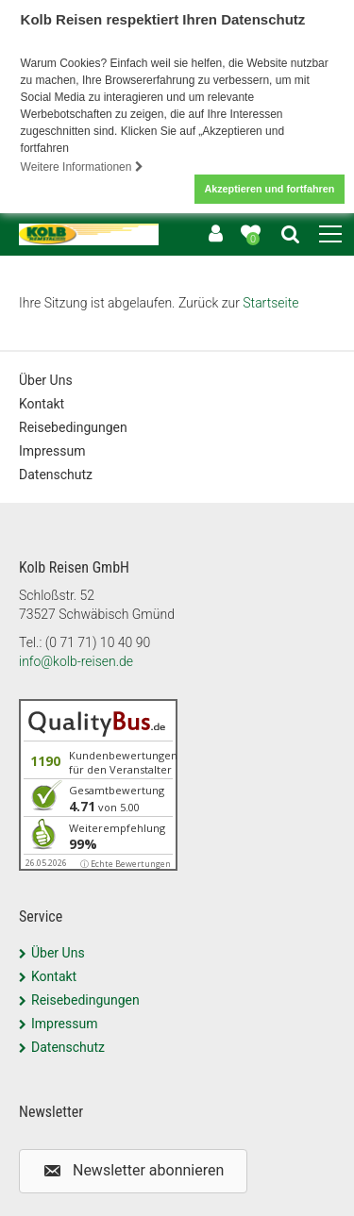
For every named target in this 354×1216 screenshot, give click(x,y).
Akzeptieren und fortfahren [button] (269, 188)
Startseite (270, 302)
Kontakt (41, 403)
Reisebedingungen (73, 427)
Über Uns (46, 380)
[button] (133, 1171)
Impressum (52, 450)
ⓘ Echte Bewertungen (125, 864)
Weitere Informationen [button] (82, 167)
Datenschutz (56, 474)
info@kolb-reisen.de (76, 661)
